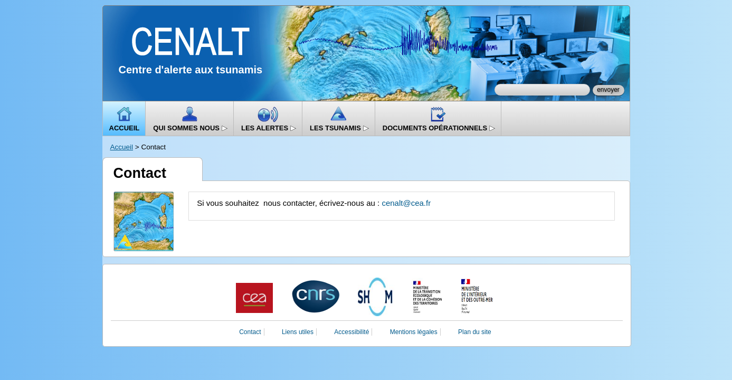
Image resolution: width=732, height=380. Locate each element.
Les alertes (269, 128)
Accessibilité (351, 332)
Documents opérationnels (439, 128)
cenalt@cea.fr (406, 202)
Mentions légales (414, 332)
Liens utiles (297, 332)
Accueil (124, 128)
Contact (250, 332)
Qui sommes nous (190, 128)
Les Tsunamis (339, 128)
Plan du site (474, 332)
